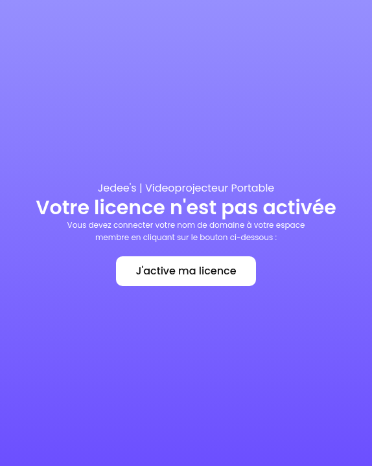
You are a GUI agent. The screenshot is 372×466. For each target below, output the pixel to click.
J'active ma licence (185, 270)
